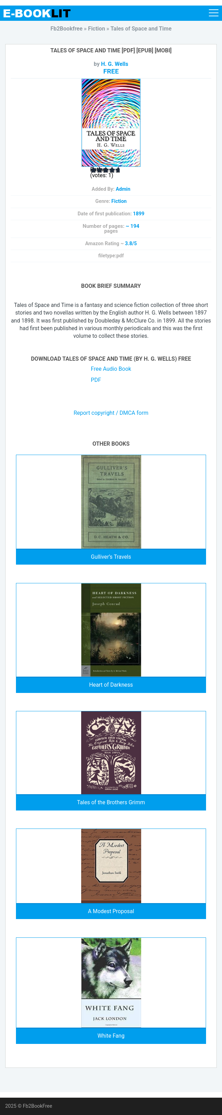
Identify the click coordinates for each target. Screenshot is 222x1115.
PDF (96, 380)
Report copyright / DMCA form (111, 413)
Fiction (119, 201)
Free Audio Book (111, 369)
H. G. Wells (114, 64)
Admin (123, 189)
